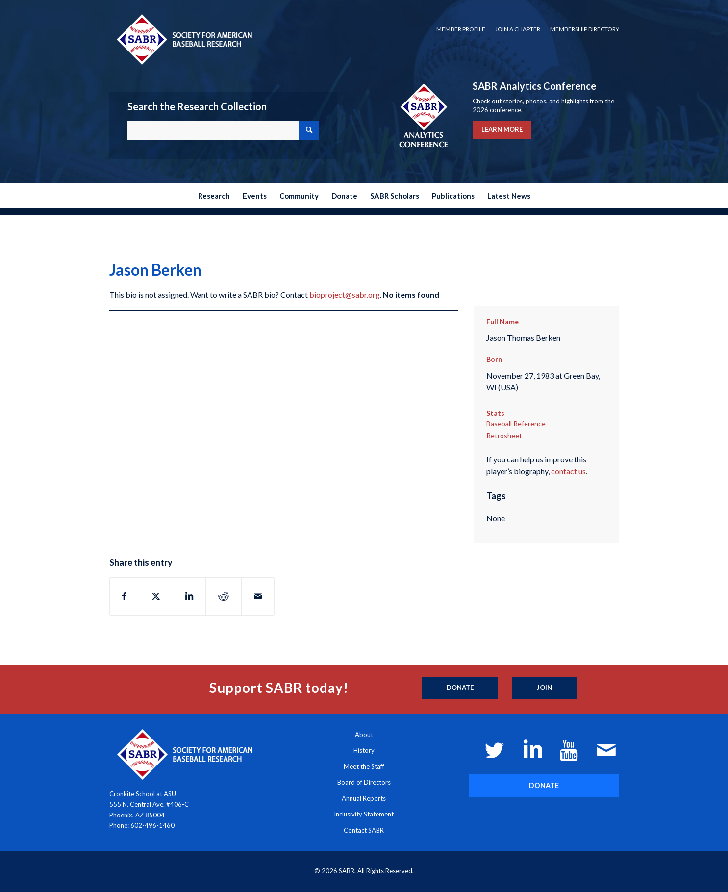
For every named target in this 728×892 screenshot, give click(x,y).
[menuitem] (460, 29)
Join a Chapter (517, 29)
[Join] (544, 688)
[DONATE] (544, 785)
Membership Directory (584, 29)
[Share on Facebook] (124, 596)
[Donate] (460, 688)
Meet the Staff (364, 766)
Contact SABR (364, 830)
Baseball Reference (516, 423)
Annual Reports (364, 798)
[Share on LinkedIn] (189, 596)
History (364, 750)
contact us (568, 471)
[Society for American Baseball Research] (183, 39)
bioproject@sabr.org (344, 294)
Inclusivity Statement (364, 814)
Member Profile (460, 29)
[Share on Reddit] (223, 596)
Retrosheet (504, 436)
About (364, 735)
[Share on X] (156, 596)
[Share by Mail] (258, 596)
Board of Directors (364, 782)
